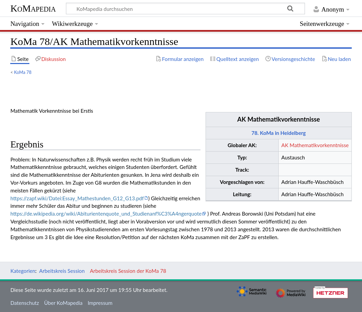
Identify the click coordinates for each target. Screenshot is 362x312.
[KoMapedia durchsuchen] (185, 8)
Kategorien (22, 271)
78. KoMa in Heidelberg (278, 133)
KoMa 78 (22, 72)
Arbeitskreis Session (62, 271)
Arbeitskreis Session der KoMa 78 (128, 271)
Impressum (100, 303)
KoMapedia (33, 8)
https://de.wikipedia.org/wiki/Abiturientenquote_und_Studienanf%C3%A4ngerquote (105, 213)
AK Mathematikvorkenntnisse (278, 119)
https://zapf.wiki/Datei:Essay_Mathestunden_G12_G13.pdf (77, 198)
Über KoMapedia (63, 303)
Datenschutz (24, 303)
